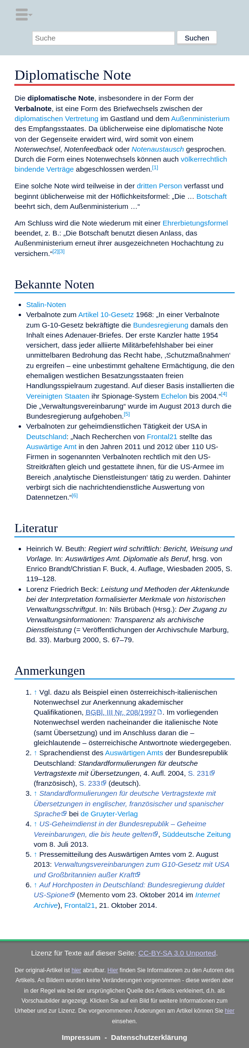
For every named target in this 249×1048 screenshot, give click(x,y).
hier (76, 970)
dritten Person (159, 186)
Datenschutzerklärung (149, 1037)
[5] (127, 414)
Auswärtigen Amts (134, 753)
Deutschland (46, 436)
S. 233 (89, 783)
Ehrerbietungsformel (195, 223)
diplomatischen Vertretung (56, 118)
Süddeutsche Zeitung (196, 834)
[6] (75, 495)
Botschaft (211, 196)
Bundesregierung (160, 325)
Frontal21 (162, 436)
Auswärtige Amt (51, 446)
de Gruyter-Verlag (109, 814)
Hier (113, 970)
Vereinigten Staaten (58, 396)
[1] (155, 167)
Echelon (174, 396)
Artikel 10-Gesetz (106, 314)
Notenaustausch (157, 149)
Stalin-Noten (46, 304)
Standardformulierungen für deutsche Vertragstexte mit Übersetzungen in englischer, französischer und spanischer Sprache (128, 803)
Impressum (81, 1037)
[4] (224, 394)
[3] (61, 251)
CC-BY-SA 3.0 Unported (177, 953)
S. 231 (198, 773)
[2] (56, 251)
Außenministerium (200, 118)
